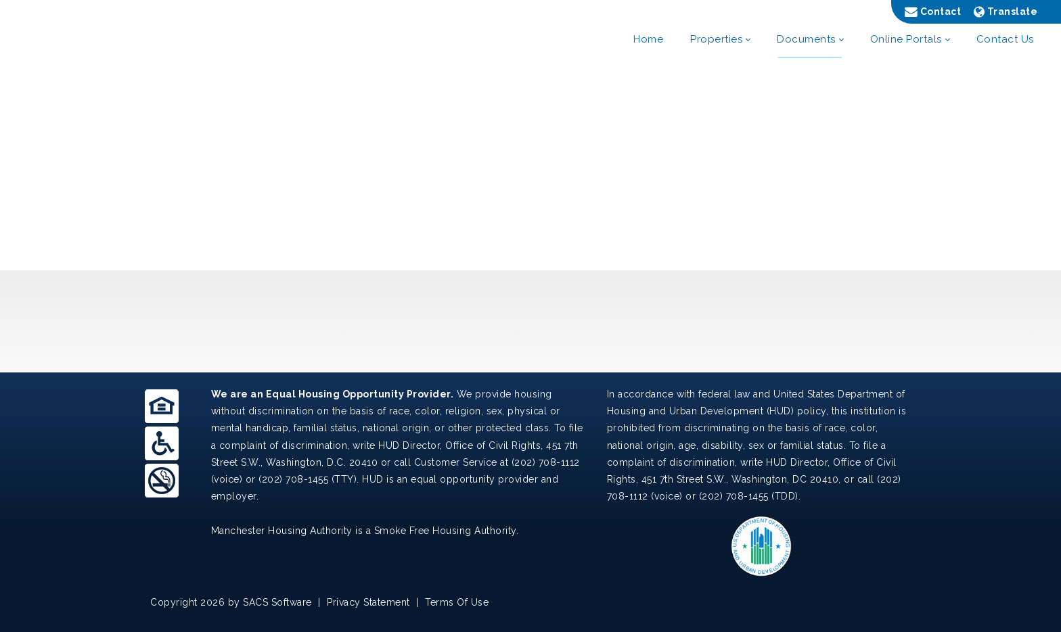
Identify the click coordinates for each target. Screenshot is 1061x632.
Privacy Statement (368, 602)
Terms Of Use (457, 602)
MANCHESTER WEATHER (530, 321)
